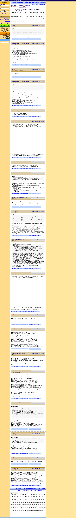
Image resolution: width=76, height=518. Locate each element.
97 (28, 499)
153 (32, 504)
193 (41, 507)
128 (19, 502)
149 (25, 504)
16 (39, 16)
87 (12, 499)
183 (21, 507)
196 (11, 509)
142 (11, 504)
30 (26, 494)
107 (13, 501)
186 (27, 507)
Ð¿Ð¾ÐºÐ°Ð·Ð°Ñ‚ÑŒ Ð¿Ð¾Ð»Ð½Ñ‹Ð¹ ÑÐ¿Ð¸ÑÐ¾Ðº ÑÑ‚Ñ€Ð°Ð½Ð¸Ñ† (32, 18)
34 (33, 494)
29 (25, 494)
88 (14, 499)
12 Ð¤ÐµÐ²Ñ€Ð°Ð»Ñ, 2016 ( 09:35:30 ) (37, 403)
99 (31, 499)
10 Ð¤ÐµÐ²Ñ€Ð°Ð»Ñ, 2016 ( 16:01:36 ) (37, 273)
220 (23, 510)
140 (43, 502)
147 (21, 504)
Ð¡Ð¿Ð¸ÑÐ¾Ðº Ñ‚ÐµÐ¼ (40, 2)
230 (23, 21)
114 (27, 501)
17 (41, 16)
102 (37, 499)
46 (17, 496)
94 (23, 499)
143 (13, 504)
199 (17, 509)
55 (31, 496)
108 (15, 501)
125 (13, 502)
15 (38, 16)
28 (23, 494)
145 (17, 504)
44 (14, 496)
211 (41, 509)
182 (19, 507)
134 (31, 502)
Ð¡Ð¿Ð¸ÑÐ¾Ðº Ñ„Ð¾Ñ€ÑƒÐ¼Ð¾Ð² (38, 4)
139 (41, 502)
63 (44, 496)
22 (14, 18)
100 (33, 499)
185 (25, 507)
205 (29, 509)
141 (44, 502)
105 (43, 499)
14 (36, 16)
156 (38, 504)
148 (23, 504)
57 (34, 496)
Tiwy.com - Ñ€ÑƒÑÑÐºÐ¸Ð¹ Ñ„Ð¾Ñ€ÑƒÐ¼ (20, 5)
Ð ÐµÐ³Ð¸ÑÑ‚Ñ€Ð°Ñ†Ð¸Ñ (5, 19)
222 (27, 510)
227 (17, 21)
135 (33, 502)
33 (31, 494)
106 (11, 501)
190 (35, 507)
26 (20, 494)
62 (42, 496)
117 (33, 501)
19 (44, 16)
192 (39, 507)
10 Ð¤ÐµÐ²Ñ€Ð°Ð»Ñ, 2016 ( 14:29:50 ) (37, 173)
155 (36, 504)
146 (19, 504)
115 (29, 501)
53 (28, 496)
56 (33, 496)
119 (37, 501)
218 (19, 510)
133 (29, 502)
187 (29, 507)
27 (22, 494)
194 (43, 507)
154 (35, 504)
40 (42, 494)
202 (23, 509)
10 (30, 16)
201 (21, 509)
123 (44, 501)
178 (11, 507)
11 (31, 16)
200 (19, 509)
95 (25, 499)
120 (39, 501)
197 (13, 509)
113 (25, 501)
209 (37, 509)
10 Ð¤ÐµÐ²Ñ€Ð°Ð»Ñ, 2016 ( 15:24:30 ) (37, 239)
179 (13, 507)
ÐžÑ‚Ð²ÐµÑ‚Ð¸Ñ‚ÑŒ (15, 2)
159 (44, 504)
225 (13, 21)
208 (35, 509)
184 (23, 507)
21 (12, 494)
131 (25, 502)
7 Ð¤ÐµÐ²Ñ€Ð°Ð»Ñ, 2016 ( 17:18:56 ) (38, 81)
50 (23, 496)
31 (28, 494)
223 (29, 510)
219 (21, 510)
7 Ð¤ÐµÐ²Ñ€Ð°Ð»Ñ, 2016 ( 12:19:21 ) (38, 43)
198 (15, 509)
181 (17, 507)
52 (26, 496)
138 (39, 502)
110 (19, 501)
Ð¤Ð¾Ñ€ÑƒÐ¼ (6, 18)
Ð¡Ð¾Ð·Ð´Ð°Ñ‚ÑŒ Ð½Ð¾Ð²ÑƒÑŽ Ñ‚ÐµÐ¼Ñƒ (27, 2)
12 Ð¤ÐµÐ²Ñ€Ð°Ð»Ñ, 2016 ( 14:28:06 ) (37, 433)
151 (29, 504)
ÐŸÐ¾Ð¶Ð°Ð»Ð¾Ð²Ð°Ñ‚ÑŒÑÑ (35, 39)
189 (33, 507)
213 (44, 509)
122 (43, 501)
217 (17, 510)
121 (41, 501)
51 (25, 496)
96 (26, 499)
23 (15, 494)
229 (21, 21)
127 (17, 502)
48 (20, 496)
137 (37, 502)
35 (34, 494)
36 (36, 494)
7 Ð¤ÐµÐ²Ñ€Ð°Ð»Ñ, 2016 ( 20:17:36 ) (38, 110)
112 (23, 501)
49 (22, 496)
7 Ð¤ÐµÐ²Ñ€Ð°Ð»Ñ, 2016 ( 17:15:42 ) (38, 69)
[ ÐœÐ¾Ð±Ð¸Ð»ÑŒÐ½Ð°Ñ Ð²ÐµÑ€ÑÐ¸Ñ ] (14, 0)
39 (41, 494)
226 (15, 21)
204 (27, 509)
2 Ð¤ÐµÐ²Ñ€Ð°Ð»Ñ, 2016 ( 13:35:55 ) (38, 25)
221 (25, 510)
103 (39, 499)
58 (36, 496)
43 (12, 496)
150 (27, 504)
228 (19, 21)
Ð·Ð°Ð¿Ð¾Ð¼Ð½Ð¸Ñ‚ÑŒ (4, 10)
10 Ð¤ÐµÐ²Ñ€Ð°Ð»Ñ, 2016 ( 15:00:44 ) (37, 211)
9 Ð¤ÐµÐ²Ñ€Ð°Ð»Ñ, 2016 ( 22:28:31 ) (38, 121)
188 (31, 507)
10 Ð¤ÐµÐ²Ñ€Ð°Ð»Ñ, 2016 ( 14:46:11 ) (37, 197)
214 (11, 510)
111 (21, 501)
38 (39, 494)
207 (33, 509)
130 (23, 502)
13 (34, 493)
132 (27, 502)
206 (31, 509)
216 (15, 510)
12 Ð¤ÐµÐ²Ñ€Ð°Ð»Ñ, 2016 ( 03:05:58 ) (37, 371)
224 (11, 21)
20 (11, 18)
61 (41, 496)
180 (15, 507)
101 (35, 499)
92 (20, 499)
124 (11, 502)
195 (44, 507)
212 (43, 509)
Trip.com (1, 27)
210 (39, 509)
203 (25, 509)
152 (31, 504)
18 (42, 493)
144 (15, 504)
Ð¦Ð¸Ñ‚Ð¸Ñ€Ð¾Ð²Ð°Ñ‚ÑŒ (24, 105)
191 (37, 507)
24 (17, 18)
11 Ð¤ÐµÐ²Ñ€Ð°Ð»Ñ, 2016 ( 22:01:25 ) (37, 353)
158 (42, 504)
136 (35, 502)
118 (35, 501)
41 (44, 494)
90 (17, 499)
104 (41, 499)
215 (13, 510)
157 (40, 504)
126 (15, 502)
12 (33, 16)
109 (17, 501)
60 (39, 496)
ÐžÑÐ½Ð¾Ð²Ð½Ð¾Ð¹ (23, 7)
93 (22, 499)
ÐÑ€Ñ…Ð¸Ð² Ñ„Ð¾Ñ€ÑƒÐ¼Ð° (6, 22)
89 (15, 499)
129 (21, 502)
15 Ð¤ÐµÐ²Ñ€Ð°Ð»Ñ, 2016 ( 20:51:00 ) (37, 468)
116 (31, 501)
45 (15, 496)
